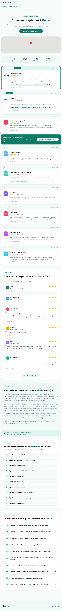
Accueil (5, 6)
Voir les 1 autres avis (31, 375)
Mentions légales (43, 606)
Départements (23, 606)
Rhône (10, 6)
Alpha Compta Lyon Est (17, 288)
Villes (15, 606)
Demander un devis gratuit (48, 139)
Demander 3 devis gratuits (31, 31)
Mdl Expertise (14, 310)
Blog (30, 606)
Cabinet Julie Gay (15, 343)
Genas (15, 6)
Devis (34, 606)
